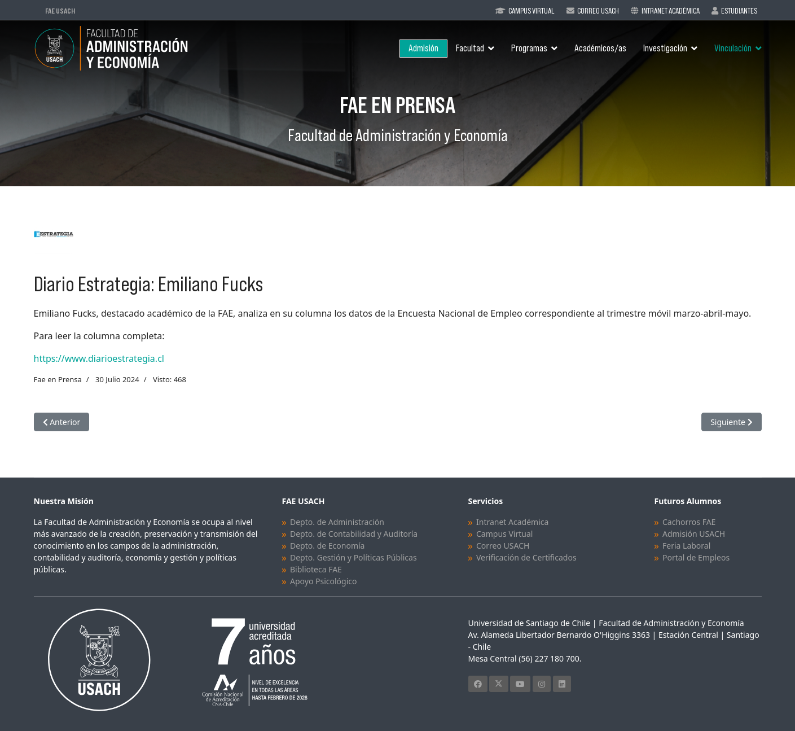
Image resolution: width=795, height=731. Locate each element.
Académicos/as (600, 48)
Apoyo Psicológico (323, 581)
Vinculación (733, 48)
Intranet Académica (671, 10)
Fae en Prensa (58, 379)
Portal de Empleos (696, 557)
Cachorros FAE (688, 521)
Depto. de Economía (327, 545)
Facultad (470, 48)
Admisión (423, 48)
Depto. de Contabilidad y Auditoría (354, 533)
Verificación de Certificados (526, 557)
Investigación (665, 48)
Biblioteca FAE (316, 569)
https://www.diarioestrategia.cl (99, 358)
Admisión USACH (693, 533)
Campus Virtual (531, 10)
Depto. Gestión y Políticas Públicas (353, 557)
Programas (529, 48)
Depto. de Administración (337, 521)
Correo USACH (502, 545)
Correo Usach (598, 10)
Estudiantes (739, 10)
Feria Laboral (686, 545)
